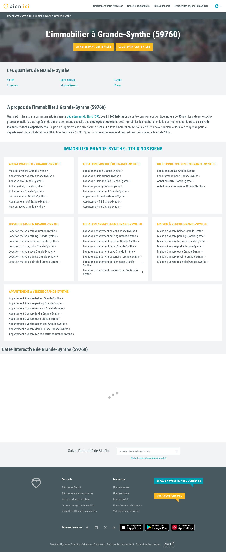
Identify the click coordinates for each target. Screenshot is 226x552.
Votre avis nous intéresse (126, 511)
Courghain (12, 85)
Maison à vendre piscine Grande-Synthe (180, 256)
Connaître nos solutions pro (127, 505)
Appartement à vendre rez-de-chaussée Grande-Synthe (40, 334)
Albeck (10, 79)
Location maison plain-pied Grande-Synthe (33, 261)
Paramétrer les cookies (148, 544)
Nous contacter (121, 487)
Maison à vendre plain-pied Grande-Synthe (181, 261)
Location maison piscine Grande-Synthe (32, 256)
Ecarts (117, 85)
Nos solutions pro (169, 495)
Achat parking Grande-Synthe (26, 186)
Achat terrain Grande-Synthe (25, 191)
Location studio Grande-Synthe (101, 176)
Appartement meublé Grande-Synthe (104, 196)
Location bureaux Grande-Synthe (176, 171)
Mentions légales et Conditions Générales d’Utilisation (77, 544)
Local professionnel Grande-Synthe (177, 176)
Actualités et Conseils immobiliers (79, 511)
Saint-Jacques (68, 79)
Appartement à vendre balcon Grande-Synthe (35, 298)
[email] (148, 451)
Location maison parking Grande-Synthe (32, 236)
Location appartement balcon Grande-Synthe (109, 231)
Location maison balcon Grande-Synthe (32, 231)
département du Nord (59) (83, 116)
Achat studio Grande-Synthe (25, 181)
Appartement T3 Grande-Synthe (101, 206)
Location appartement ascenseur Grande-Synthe (111, 256)
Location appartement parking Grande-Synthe (109, 236)
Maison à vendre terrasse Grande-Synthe (181, 241)
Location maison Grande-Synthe (102, 171)
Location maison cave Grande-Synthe (31, 251)
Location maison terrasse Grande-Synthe (33, 241)
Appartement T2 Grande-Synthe (101, 201)
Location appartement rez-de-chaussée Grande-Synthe (110, 272)
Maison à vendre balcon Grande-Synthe (180, 231)
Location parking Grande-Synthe (101, 186)
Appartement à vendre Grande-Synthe (30, 176)
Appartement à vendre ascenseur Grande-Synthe (37, 324)
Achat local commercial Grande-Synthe (180, 186)
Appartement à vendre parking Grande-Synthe (35, 303)
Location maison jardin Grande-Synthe (31, 246)
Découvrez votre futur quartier (77, 493)
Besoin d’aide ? (120, 499)
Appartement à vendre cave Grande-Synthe (33, 318)
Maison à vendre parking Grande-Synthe (180, 236)
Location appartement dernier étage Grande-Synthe (109, 263)
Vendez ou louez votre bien (76, 499)
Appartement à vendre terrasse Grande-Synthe (36, 308)
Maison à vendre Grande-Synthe (27, 171)
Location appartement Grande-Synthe (105, 191)
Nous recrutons (121, 493)
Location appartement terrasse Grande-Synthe (110, 241)
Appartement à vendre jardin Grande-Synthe (34, 313)
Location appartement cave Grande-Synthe (108, 251)
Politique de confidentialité (120, 544)
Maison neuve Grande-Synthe (26, 206)
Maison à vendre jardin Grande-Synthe (179, 246)
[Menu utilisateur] (218, 6)
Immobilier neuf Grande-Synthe (27, 196)
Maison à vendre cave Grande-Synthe (178, 251)
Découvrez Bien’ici (71, 487)
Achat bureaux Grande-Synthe (174, 181)
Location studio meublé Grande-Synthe (106, 181)
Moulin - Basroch (69, 85)
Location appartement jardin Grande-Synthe (108, 246)
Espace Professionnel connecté (179, 480)
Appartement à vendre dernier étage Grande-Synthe (38, 329)
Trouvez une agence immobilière (78, 505)
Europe (118, 79)
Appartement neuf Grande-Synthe (28, 201)
